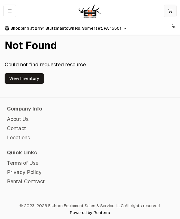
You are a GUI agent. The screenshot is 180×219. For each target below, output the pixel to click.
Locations (18, 137)
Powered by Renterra (90, 212)
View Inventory (24, 78)
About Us (18, 119)
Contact (16, 128)
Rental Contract (26, 181)
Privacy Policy (24, 172)
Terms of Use (22, 163)
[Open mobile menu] (9, 11)
